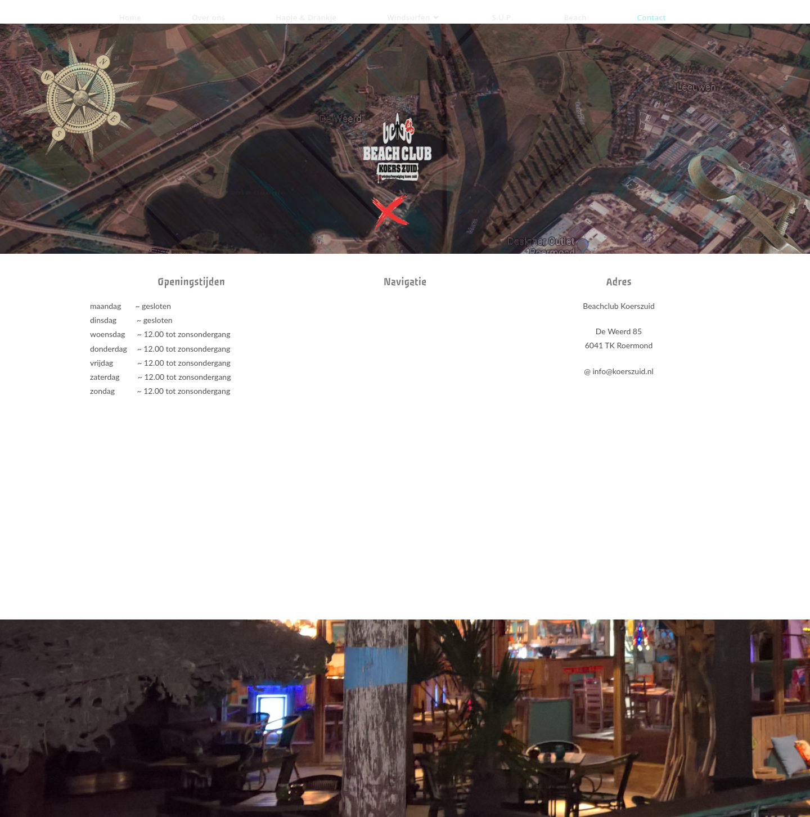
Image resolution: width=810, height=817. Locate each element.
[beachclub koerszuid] (405, 383)
